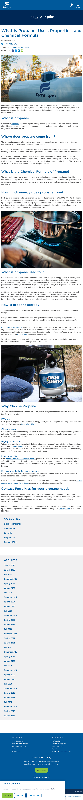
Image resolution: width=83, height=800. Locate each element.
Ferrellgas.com (64, 509)
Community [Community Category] (9, 528)
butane (42, 126)
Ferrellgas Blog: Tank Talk (61, 751)
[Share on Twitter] (16, 50)
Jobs (14, 749)
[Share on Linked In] (19, 50)
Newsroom (16, 751)
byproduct (15, 124)
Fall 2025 (8, 574)
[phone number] (72, 5)
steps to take (22, 334)
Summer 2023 (10, 615)
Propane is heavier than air (11, 327)
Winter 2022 (9, 625)
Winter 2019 (9, 679)
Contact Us (41, 770)
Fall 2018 (8, 702)
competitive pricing (17, 446)
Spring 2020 (9, 675)
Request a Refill (57, 746)
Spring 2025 (9, 583)
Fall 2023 (8, 611)
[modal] (32, 790)
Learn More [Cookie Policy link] (34, 795)
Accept (7, 795)
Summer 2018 (10, 707)
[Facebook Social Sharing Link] (13, 50)
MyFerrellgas (56, 741)
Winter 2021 (9, 643)
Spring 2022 (9, 638)
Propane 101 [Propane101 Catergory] (10, 44)
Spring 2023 (9, 620)
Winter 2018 (9, 697)
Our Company (17, 741)
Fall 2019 (8, 684)
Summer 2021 (10, 652)
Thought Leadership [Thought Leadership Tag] (15, 47)
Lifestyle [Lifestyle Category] (8, 533)
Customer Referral (19, 746)
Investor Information (20, 744)
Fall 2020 (8, 666)
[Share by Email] (22, 50)
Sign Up (54, 749)
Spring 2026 (9, 565)
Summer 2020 (10, 670)
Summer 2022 (10, 634)
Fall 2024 (8, 593)
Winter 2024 (9, 588)
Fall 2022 (8, 629)
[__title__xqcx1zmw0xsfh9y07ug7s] (7, 5)
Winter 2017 (9, 716)
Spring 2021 (9, 656)
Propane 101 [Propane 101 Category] (10, 537)
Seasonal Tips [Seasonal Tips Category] (10, 542)
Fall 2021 (8, 647)
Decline (19, 795)
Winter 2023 (9, 606)
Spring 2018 (9, 711)
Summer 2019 (10, 688)
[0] (41, 777)
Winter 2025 (9, 570)
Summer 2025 (10, 579)
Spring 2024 (9, 602)
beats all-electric (27, 424)
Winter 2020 (9, 661)
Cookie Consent (11, 783)
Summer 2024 (10, 597)
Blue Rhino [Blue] (78, 791)
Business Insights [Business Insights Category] (12, 524)
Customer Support (59, 744)
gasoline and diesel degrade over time (20, 459)
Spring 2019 (9, 693)
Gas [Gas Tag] (27, 47)
